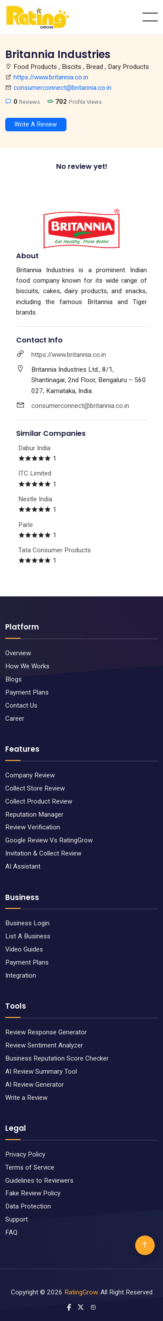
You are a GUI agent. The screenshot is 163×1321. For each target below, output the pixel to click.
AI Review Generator (34, 1084)
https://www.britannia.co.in (50, 77)
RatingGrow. (81, 1292)
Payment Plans (27, 692)
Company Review (30, 775)
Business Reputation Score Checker (57, 1058)
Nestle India (35, 499)
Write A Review (35, 124)
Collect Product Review (38, 801)
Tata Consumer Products (54, 550)
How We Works (27, 666)
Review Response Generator (46, 1032)
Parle (25, 525)
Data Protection (28, 1206)
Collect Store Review (35, 788)
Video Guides (24, 949)
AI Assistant (22, 866)
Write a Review (26, 1098)
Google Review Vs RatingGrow (49, 840)
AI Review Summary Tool (41, 1071)
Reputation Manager (34, 814)
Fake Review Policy (32, 1193)
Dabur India (34, 448)
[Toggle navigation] (150, 17)
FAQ (11, 1232)
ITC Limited (34, 473)
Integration (20, 975)
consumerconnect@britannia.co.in (62, 88)
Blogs (13, 679)
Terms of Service (29, 1167)
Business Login (27, 923)
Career (14, 718)
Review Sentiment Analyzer (44, 1045)
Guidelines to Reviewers (39, 1180)
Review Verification (32, 827)
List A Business (27, 936)
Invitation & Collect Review (43, 853)
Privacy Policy (25, 1154)
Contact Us (21, 705)
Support (16, 1219)
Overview (18, 653)
